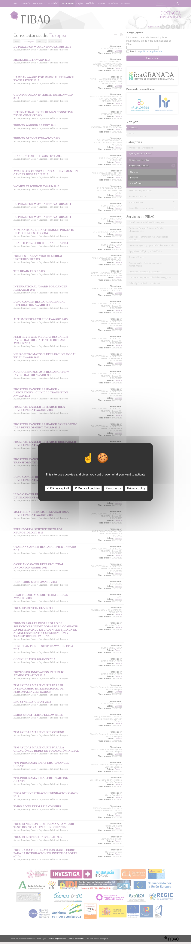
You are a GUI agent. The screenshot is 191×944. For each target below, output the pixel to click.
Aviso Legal (41, 938)
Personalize (113, 488)
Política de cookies (75, 938)
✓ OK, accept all (58, 488)
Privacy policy (136, 488)
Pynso (105, 938)
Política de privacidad (57, 938)
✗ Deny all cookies (87, 488)
